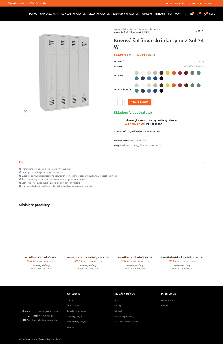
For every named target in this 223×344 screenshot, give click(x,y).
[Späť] (196, 30)
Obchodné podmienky (124, 316)
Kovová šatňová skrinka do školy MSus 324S (182, 257)
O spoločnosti (167, 300)
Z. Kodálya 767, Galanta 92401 (46, 311)
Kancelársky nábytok (76, 311)
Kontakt (165, 306)
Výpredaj (71, 327)
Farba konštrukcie (122, 89)
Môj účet (118, 311)
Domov (117, 29)
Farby (116, 300)
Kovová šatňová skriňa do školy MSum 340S (88, 257)
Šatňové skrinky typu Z (148, 29)
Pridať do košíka (139, 102)
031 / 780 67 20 (28, 3)
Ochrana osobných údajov (126, 322)
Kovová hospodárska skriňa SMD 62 (135, 257)
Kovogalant (31, 339)
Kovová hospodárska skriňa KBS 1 (41, 257)
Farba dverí (119, 75)
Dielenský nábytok (75, 316)
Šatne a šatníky (129, 29)
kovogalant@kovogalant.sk (45, 320)
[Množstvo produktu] (120, 102)
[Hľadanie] (185, 14)
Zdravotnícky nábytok (77, 322)
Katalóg (117, 306)
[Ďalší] (202, 30)
